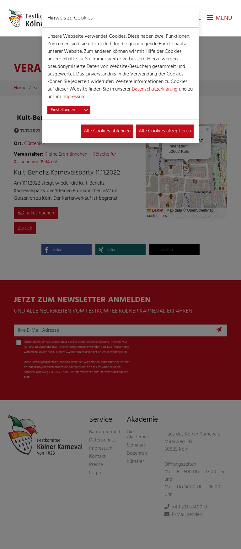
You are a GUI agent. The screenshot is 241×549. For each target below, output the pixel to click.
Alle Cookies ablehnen (107, 131)
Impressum (74, 97)
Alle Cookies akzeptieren (165, 131)
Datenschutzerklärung (155, 89)
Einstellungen (63, 110)
